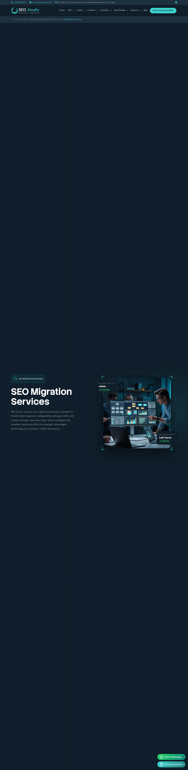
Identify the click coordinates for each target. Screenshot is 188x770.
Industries (104, 10)
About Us (135, 10)
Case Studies (120, 10)
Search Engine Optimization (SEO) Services (45, 19)
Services (24, 19)
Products (91, 10)
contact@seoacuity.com (42, 2)
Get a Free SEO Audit (27, 440)
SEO (70, 10)
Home (62, 10)
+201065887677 (20, 2)
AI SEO (79, 10)
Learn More (54, 440)
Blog (146, 10)
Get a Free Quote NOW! (163, 10)
